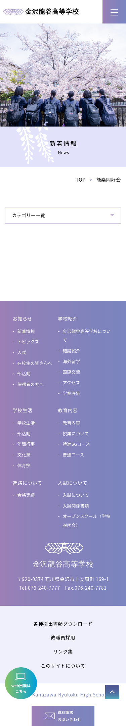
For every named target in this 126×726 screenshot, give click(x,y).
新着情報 (26, 331)
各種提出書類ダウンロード (62, 623)
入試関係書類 (76, 505)
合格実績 (26, 495)
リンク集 (63, 651)
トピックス (28, 341)
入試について (76, 495)
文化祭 (24, 454)
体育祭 (24, 465)
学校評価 (71, 393)
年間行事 (26, 444)
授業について (76, 433)
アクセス (71, 382)
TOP (81, 179)
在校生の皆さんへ (34, 363)
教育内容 (71, 423)
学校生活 (26, 423)
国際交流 (71, 372)
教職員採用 (63, 637)
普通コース (73, 454)
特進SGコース (76, 444)
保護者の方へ (30, 384)
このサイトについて (63, 665)
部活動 (24, 373)
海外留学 (71, 361)
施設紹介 (71, 350)
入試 (21, 352)
